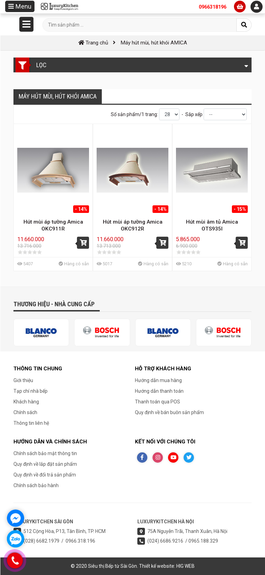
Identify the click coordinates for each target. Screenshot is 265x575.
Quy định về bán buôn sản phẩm (169, 412)
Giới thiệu (23, 380)
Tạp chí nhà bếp (30, 391)
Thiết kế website (156, 566)
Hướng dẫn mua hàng (158, 380)
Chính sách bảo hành (36, 485)
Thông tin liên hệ (31, 423)
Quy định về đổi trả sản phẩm (44, 475)
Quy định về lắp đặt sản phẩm (45, 464)
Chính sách (25, 412)
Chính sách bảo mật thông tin (45, 453)
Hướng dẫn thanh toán (159, 391)
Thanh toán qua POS (157, 401)
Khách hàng (26, 401)
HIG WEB (185, 566)
